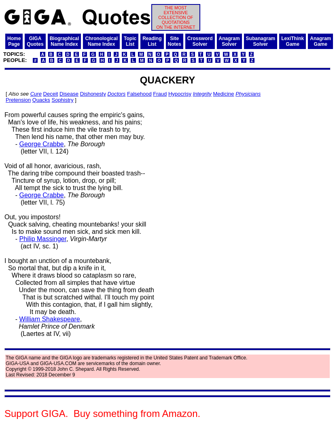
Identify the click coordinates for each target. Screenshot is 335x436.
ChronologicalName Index (101, 41)
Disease (68, 94)
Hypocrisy (179, 94)
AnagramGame (320, 41)
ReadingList (151, 41)
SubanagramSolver (261, 41)
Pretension (18, 100)
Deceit (50, 94)
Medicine (223, 94)
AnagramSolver (229, 41)
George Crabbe (41, 144)
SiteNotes (174, 41)
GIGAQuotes (35, 41)
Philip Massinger (42, 238)
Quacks (41, 100)
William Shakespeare (49, 319)
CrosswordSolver (200, 41)
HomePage (14, 41)
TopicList (130, 41)
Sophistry (62, 100)
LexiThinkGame (292, 41)
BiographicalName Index (64, 41)
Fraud (160, 94)
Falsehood (139, 94)
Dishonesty (93, 94)
